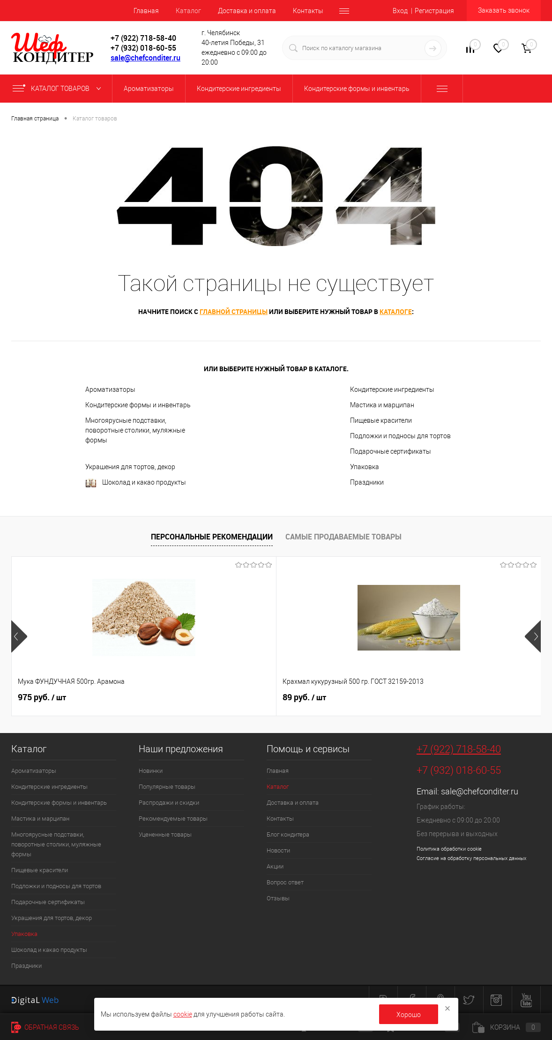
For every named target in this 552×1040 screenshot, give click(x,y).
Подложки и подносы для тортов (400, 436)
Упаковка (364, 467)
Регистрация (434, 11)
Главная (146, 11)
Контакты (308, 11)
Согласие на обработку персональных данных (471, 858)
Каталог (188, 11)
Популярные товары (167, 786)
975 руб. (42, 697)
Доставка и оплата (247, 11)
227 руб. (395, 697)
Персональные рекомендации (212, 536)
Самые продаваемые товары (343, 536)
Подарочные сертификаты (390, 451)
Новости (278, 850)
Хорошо (408, 1014)
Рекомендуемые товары (173, 818)
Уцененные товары (165, 834)
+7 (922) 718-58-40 (459, 749)
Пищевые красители (381, 420)
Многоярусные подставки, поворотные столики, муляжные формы (135, 430)
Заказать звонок (504, 10)
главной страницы (234, 311)
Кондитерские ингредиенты (392, 389)
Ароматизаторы (110, 389)
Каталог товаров (58, 88)
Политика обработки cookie (449, 849)
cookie (182, 1014)
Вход (400, 11)
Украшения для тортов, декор (130, 467)
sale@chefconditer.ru (145, 57)
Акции (275, 866)
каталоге (396, 311)
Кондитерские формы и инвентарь (138, 405)
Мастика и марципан (382, 405)
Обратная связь (45, 1027)
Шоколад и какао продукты (135, 483)
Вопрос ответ (285, 882)
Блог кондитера (288, 834)
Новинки (151, 770)
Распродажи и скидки (169, 802)
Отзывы (278, 898)
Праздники (367, 482)
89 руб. (216, 697)
